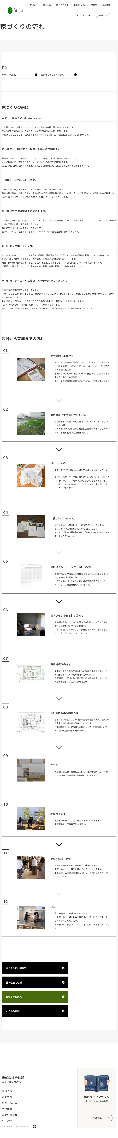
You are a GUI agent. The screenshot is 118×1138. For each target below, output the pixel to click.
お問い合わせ (9, 1114)
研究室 (94, 5)
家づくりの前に (9, 74)
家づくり (34, 5)
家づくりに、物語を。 (17, 968)
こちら (94, 924)
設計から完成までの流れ (52, 74)
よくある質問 (13, 1011)
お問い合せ (103, 15)
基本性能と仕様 (14, 982)
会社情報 (106, 5)
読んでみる (97, 1117)
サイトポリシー (8, 1121)
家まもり (47, 5)
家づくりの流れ (14, 996)
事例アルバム (80, 5)
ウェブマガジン (81, 15)
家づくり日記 (62, 5)
